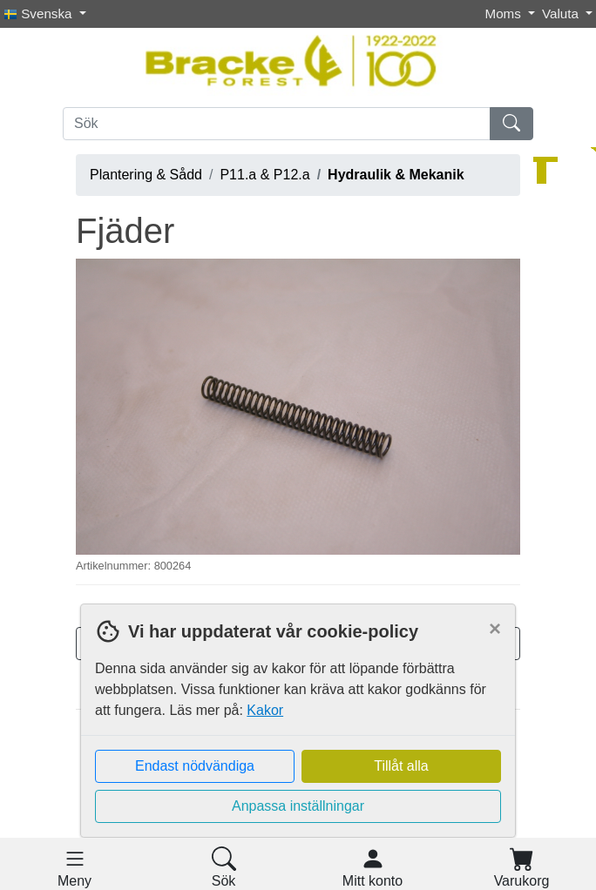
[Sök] (277, 123)
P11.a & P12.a (264, 174)
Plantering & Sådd (146, 174)
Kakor (265, 710)
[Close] (495, 628)
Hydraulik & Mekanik (396, 174)
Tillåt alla (401, 766)
